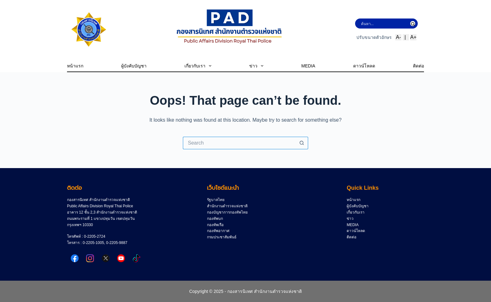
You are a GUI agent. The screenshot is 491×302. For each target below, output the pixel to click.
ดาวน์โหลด (364, 65)
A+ (413, 37)
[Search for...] (239, 143)
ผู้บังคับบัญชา (134, 65)
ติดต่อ (418, 65)
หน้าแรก (75, 65)
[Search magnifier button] (412, 23)
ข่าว (256, 66)
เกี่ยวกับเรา (197, 66)
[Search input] (384, 23)
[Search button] (302, 143)
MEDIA (308, 65)
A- (398, 37)
